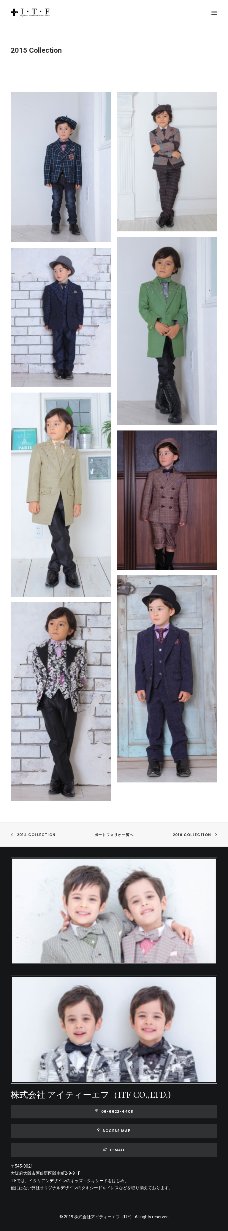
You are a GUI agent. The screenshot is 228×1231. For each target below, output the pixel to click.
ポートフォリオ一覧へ (114, 834)
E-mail (114, 1149)
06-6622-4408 (114, 1111)
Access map (114, 1130)
